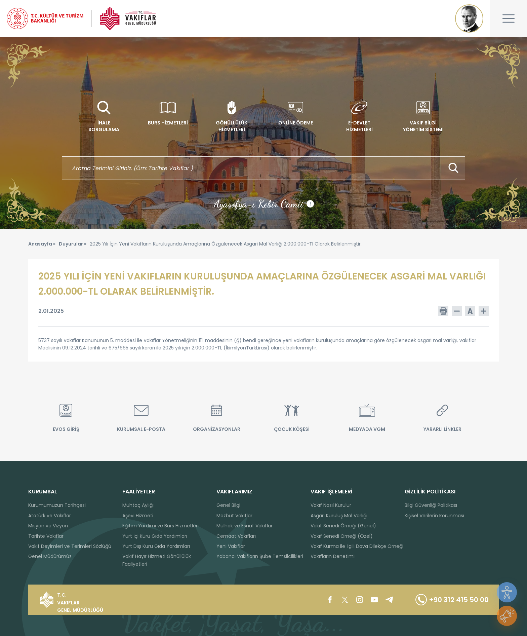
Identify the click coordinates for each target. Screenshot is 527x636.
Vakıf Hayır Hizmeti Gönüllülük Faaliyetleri (156, 560)
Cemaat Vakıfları (236, 536)
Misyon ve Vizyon (48, 525)
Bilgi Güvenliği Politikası (431, 505)
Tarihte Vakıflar (46, 536)
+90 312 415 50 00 (452, 599)
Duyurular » (72, 243)
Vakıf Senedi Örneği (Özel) (342, 536)
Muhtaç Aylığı (138, 505)
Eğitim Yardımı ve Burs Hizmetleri (160, 525)
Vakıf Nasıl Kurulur (331, 505)
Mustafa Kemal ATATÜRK (469, 18)
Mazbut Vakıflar (234, 515)
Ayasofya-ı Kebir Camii (263, 204)
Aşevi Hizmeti (137, 515)
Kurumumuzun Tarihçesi (57, 505)
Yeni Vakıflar (230, 546)
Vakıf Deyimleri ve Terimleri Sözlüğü (69, 546)
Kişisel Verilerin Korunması (434, 515)
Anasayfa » (41, 243)
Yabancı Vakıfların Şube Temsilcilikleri (259, 556)
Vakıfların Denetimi (333, 556)
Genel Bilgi (228, 505)
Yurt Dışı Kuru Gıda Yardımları (156, 546)
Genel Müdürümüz (50, 556)
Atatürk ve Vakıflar (49, 515)
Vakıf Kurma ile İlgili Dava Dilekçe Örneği (357, 546)
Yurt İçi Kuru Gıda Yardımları (154, 536)
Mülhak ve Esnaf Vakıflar (244, 525)
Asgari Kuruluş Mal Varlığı (339, 515)
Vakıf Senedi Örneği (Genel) (343, 525)
